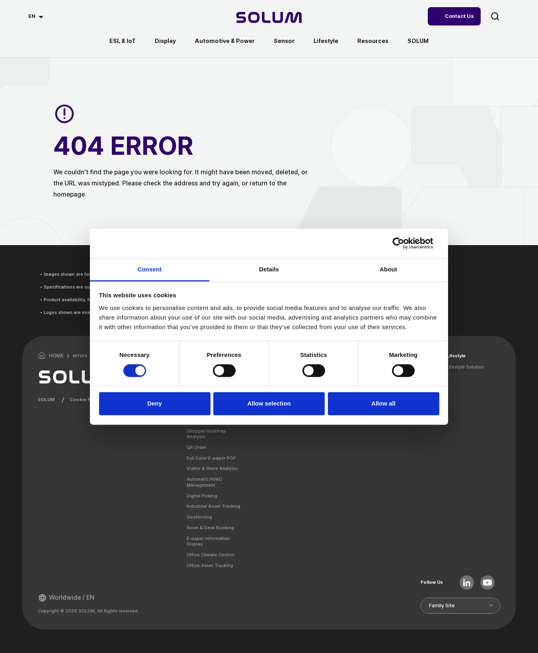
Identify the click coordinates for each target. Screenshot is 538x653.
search (495, 16)
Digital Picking (202, 496)
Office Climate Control (210, 554)
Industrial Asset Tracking (213, 506)
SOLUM (418, 41)
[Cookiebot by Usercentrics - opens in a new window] (404, 243)
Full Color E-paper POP (211, 458)
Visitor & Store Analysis (212, 468)
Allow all (383, 403)
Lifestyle (326, 41)
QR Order (197, 447)
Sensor (284, 41)
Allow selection (268, 403)
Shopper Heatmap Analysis (206, 434)
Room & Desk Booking (210, 527)
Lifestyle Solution (465, 367)
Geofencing (199, 517)
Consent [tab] (150, 269)
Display (165, 41)
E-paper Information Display (208, 541)
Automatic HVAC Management (204, 482)
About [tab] (388, 269)
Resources (372, 41)
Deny (154, 403)
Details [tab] (269, 269)
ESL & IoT (122, 41)
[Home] (269, 18)
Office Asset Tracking (210, 565)
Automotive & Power (225, 41)
